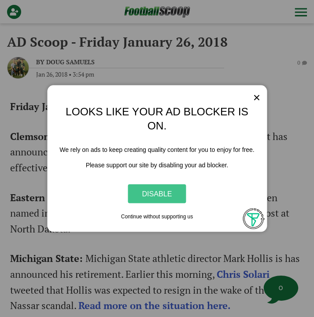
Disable (157, 193)
